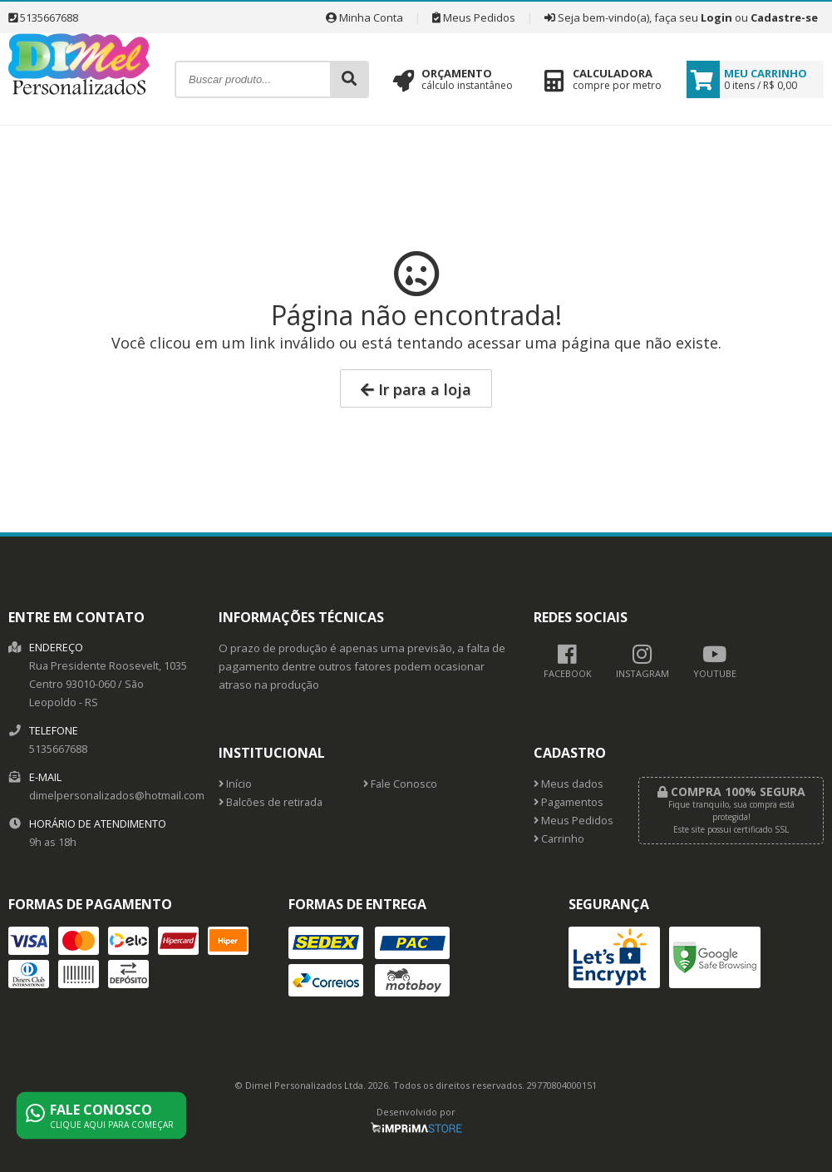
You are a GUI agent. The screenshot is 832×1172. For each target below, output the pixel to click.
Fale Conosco (400, 784)
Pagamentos (568, 802)
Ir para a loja (416, 389)
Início (235, 784)
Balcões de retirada (270, 802)
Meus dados (568, 784)
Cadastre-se (784, 17)
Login (716, 17)
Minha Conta (364, 17)
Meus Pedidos (473, 17)
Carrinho (559, 839)
